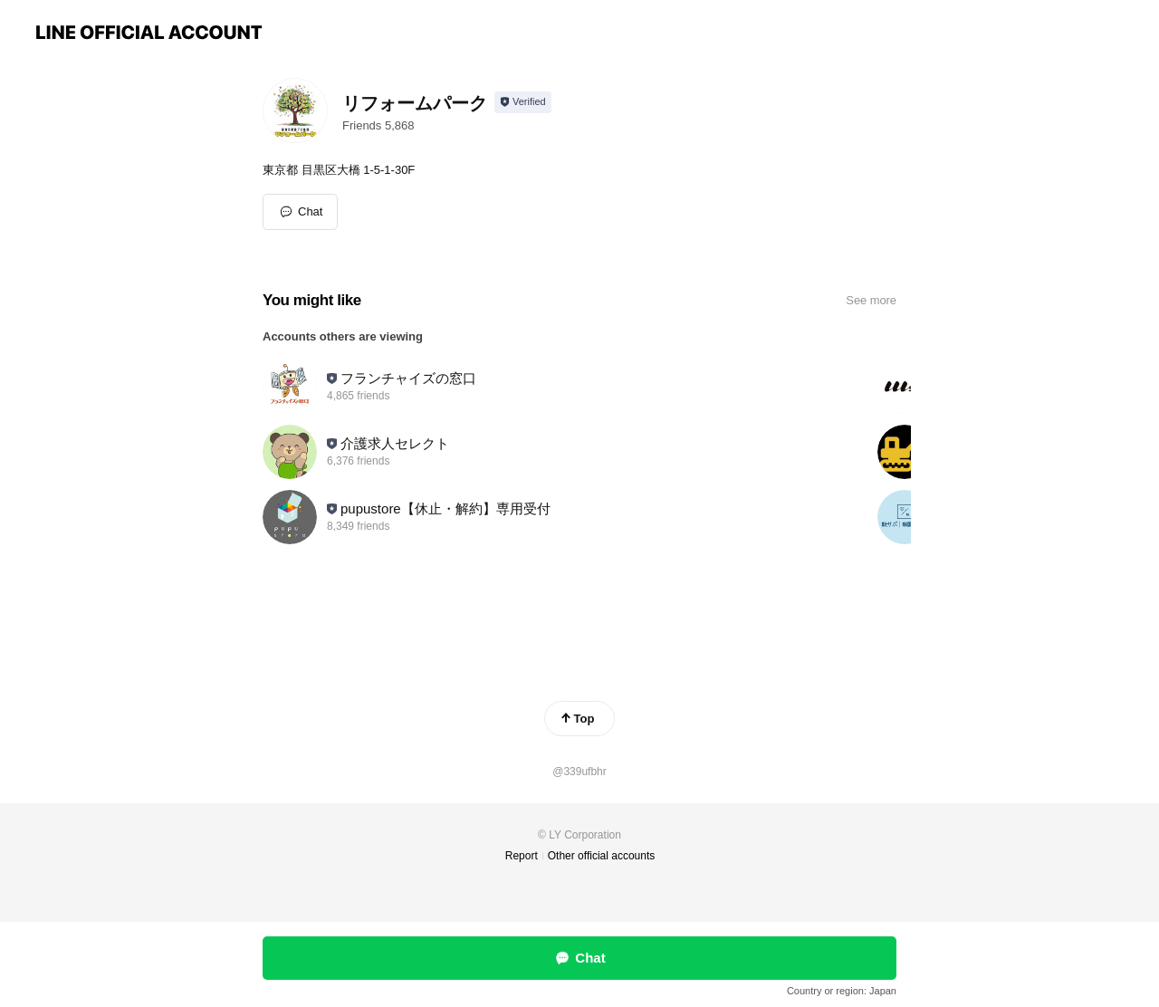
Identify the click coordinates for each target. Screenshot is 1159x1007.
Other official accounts (602, 855)
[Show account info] (522, 102)
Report (521, 855)
